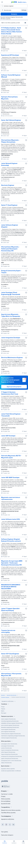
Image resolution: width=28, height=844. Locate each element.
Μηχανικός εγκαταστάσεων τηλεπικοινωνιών (10, 498)
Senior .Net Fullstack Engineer (11, 120)
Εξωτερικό (3, 713)
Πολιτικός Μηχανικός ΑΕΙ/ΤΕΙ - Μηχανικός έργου (11, 456)
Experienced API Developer (10, 55)
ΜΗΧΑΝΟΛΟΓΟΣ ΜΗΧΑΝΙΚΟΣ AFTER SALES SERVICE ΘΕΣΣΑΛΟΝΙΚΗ (10, 586)
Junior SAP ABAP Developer (10, 477)
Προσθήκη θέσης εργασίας (8, 812)
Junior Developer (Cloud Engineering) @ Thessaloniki (10, 293)
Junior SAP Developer (8, 436)
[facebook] (2, 824)
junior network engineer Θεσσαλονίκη (10, 725)
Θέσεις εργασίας (5, 799)
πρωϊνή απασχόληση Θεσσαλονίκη (9, 750)
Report (24, 50)
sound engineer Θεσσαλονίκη (8, 729)
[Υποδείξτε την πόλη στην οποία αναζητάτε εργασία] (14, 10)
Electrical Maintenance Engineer (12, 357)
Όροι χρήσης (4, 831)
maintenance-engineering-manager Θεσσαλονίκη (13, 735)
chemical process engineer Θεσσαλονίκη (11, 733)
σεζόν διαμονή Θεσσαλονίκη (8, 752)
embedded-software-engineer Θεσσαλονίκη (11, 723)
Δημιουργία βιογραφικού (14, 386)
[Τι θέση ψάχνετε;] (14, 6)
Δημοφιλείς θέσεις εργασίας (8, 768)
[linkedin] (13, 824)
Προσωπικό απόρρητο (7, 835)
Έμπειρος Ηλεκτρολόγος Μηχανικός (9, 98)
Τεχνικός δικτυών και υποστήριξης (8, 631)
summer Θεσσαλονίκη (6, 748)
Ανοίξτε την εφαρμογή (23, 2)
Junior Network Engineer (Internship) (9, 164)
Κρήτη (2, 711)
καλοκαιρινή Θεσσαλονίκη (7, 746)
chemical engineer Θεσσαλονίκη (9, 737)
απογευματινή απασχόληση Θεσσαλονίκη (11, 756)
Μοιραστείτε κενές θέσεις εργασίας (10, 810)
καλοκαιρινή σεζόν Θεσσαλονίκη (9, 743)
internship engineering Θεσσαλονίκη (10, 721)
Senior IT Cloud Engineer (9, 205)
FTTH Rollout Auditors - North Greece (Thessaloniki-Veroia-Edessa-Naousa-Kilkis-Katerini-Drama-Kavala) (11, 30)
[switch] (25, 22)
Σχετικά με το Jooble (7, 794)
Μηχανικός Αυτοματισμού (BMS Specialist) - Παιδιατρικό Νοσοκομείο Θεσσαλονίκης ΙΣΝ (11, 563)
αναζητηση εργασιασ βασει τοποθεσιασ (11, 770)
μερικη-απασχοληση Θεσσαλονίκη (9, 758)
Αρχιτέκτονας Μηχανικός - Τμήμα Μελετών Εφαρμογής (10, 315)
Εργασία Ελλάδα (5, 803)
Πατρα (2, 706)
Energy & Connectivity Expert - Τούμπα (11, 271)
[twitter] (9, 824)
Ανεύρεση (14, 14)
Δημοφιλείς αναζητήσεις (9, 701)
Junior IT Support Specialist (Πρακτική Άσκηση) (10, 609)
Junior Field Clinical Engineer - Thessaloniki (11, 415)
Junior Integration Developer (10, 337)
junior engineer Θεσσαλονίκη (8, 731)
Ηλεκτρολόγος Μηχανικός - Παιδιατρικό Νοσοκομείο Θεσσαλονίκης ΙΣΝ (10, 249)
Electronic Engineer (7, 185)
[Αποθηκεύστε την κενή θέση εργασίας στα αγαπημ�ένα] (26, 539)
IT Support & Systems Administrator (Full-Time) (9, 393)
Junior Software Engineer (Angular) (9, 226)
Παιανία (3, 708)
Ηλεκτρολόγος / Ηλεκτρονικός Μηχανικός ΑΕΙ (11, 674)
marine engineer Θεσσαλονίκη (8, 719)
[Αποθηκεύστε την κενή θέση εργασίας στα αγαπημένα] (26, 28)
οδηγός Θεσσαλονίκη (6, 762)
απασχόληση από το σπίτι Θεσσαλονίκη (11, 760)
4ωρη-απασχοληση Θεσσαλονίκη (9, 754)
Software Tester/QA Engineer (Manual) (11, 76)
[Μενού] (2, 2)
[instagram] (6, 824)
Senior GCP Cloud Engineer (10, 653)
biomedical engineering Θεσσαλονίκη (10, 727)
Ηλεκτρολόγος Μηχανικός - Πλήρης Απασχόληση (10, 141)
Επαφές (3, 796)
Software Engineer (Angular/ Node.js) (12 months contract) (11, 540)
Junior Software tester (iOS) (10, 519)
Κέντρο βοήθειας (5, 801)
